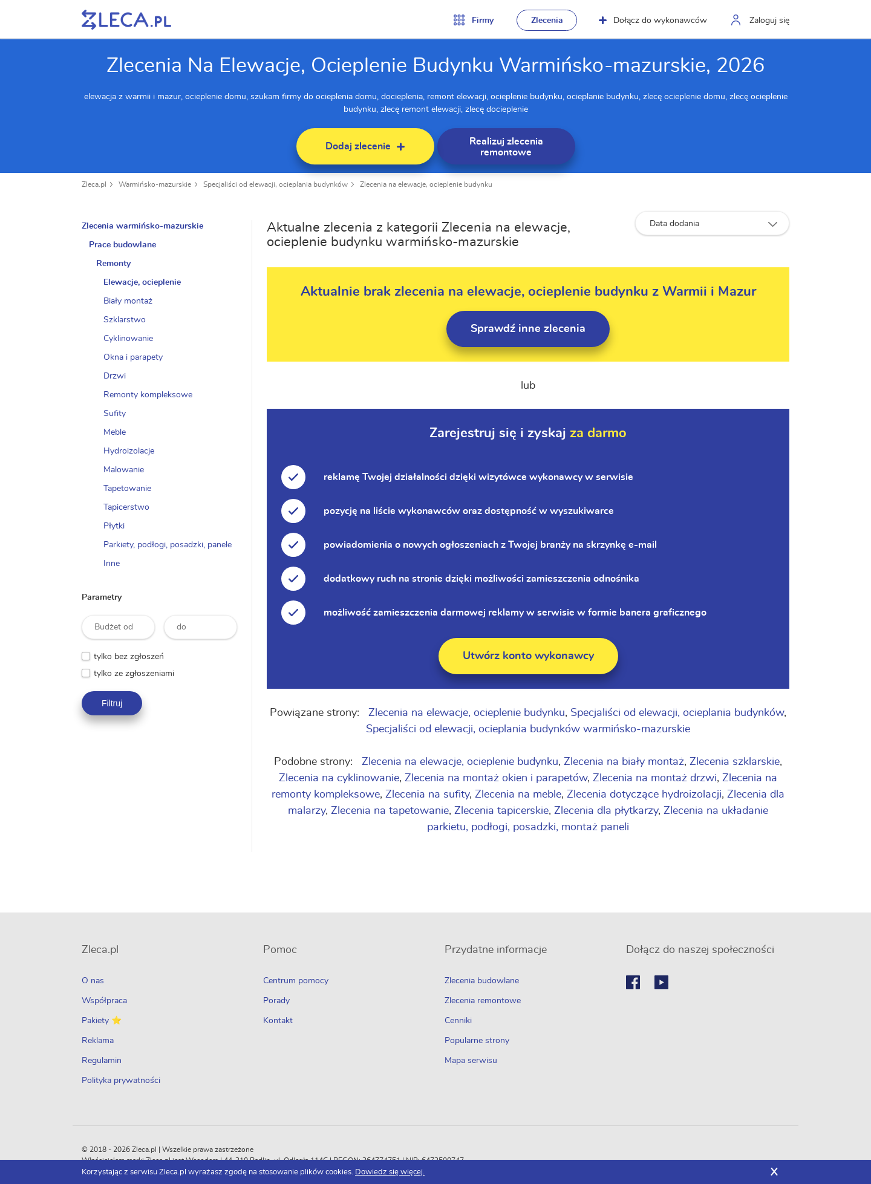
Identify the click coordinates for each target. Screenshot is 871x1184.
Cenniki (458, 1020)
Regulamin (102, 1060)
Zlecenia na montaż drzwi (655, 778)
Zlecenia (547, 20)
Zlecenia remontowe (483, 1001)
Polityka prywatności (121, 1080)
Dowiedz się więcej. (390, 1172)
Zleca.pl (94, 184)
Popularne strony (477, 1040)
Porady (276, 1001)
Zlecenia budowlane (482, 981)
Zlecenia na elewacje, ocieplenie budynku (426, 184)
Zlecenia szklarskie (735, 761)
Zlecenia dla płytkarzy (606, 810)
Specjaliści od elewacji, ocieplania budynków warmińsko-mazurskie (528, 729)
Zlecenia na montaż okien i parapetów (496, 778)
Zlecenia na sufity (427, 794)
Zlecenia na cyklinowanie (339, 778)
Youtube (661, 982)
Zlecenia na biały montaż (624, 761)
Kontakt (278, 1020)
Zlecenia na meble (518, 794)
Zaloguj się (769, 20)
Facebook (633, 982)
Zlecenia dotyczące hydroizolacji (644, 794)
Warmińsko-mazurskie (155, 184)
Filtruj (112, 703)
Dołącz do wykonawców (653, 20)
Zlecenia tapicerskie (501, 810)
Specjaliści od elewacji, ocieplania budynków (275, 184)
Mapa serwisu (471, 1060)
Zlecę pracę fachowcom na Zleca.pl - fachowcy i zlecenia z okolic (126, 20)
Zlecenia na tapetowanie (390, 810)
